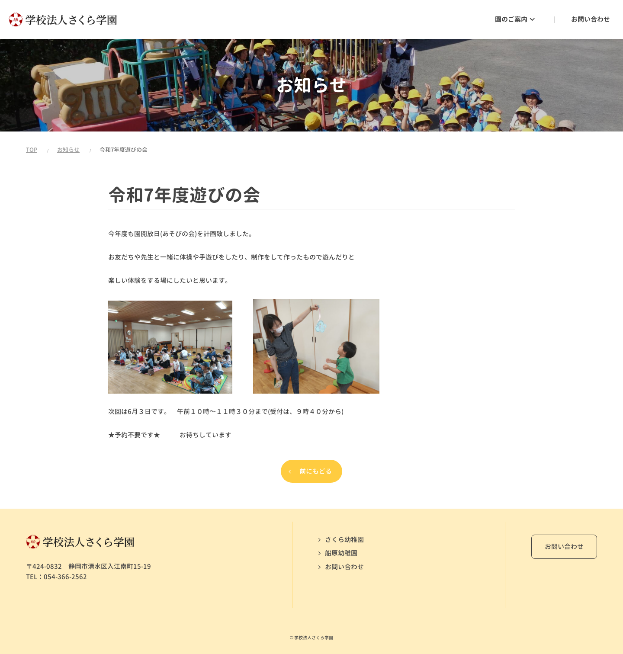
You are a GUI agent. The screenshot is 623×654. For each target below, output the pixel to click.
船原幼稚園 (341, 553)
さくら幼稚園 (344, 539)
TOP (31, 150)
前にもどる (315, 471)
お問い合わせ (344, 566)
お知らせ (68, 150)
